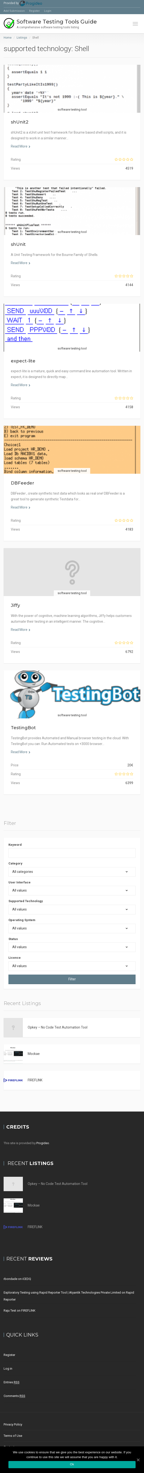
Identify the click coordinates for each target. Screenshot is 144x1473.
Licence (14, 957)
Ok (72, 1464)
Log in (8, 1368)
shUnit (18, 244)
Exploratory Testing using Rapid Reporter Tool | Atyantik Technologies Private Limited (62, 1292)
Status (13, 939)
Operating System (21, 920)
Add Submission (14, 10)
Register (34, 10)
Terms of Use (13, 1436)
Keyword (15, 844)
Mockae (34, 1054)
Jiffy (15, 605)
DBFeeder (22, 483)
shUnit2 (19, 122)
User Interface (19, 882)
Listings (22, 37)
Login (47, 10)
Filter (72, 979)
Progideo (42, 1143)
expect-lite (23, 361)
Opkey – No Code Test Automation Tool (57, 1027)
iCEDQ (26, 1279)
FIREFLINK (35, 1080)
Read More (20, 146)
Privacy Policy (13, 1424)
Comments (14, 1396)
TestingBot (23, 727)
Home (8, 37)
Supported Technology (25, 901)
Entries (12, 1382)
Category (15, 863)
